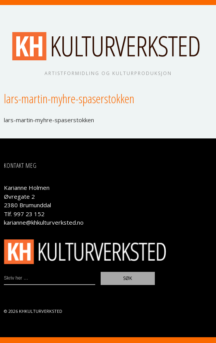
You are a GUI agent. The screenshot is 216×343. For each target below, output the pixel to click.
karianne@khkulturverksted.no (44, 222)
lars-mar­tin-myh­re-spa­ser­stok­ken (49, 120)
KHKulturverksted (40, 311)
